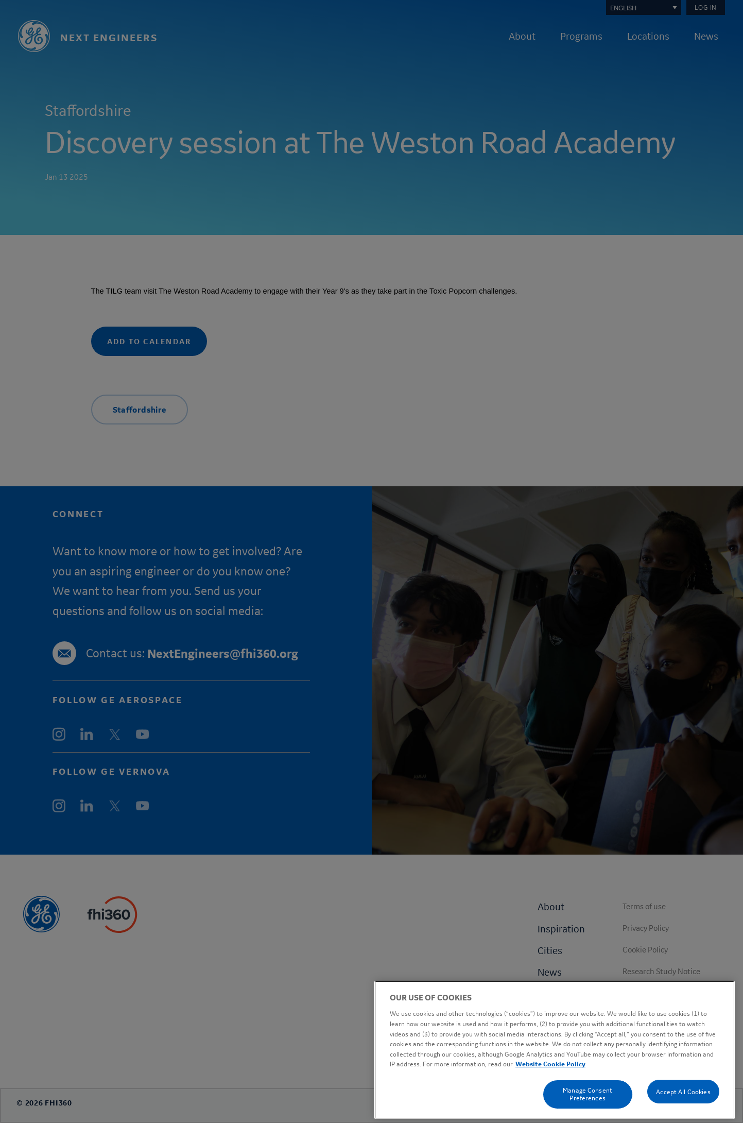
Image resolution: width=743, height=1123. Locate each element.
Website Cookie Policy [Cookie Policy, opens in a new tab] (550, 1094)
